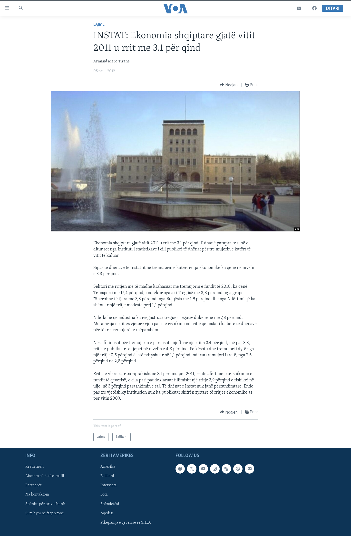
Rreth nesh (34, 467)
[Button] (229, 85)
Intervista (108, 485)
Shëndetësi (109, 504)
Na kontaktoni (37, 495)
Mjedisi (106, 513)
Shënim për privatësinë (45, 504)
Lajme (99, 24)
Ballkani (107, 476)
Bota (104, 495)
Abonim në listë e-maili (44, 476)
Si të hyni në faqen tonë (44, 513)
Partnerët (33, 485)
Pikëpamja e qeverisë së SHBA (125, 523)
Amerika (107, 467)
